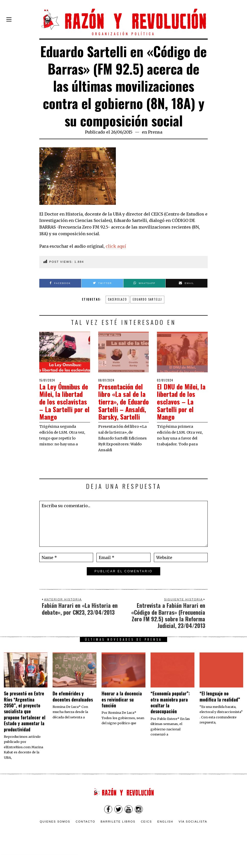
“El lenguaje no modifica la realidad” (220, 702)
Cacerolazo (117, 299)
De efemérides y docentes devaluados (73, 702)
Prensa (155, 132)
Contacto (85, 827)
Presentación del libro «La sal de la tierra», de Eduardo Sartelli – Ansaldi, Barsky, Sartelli (122, 404)
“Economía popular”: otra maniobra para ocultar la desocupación (170, 708)
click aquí (116, 246)
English (165, 827)
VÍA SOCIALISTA (193, 827)
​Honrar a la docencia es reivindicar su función (122, 705)
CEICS (146, 827)
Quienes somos (55, 827)
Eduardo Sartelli (147, 299)
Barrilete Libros (118, 827)
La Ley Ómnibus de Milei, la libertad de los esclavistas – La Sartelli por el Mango (64, 400)
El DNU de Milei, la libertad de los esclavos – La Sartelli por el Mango (182, 400)
